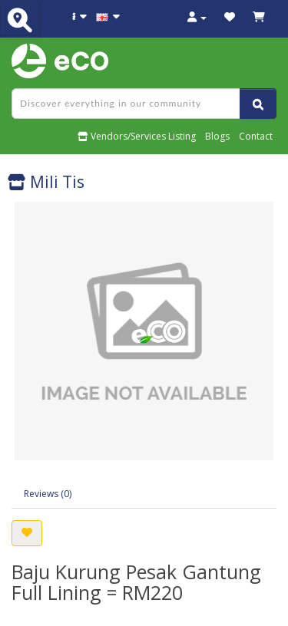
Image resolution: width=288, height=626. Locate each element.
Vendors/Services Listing (137, 136)
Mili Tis (46, 182)
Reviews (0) (47, 493)
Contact (256, 136)
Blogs (217, 136)
